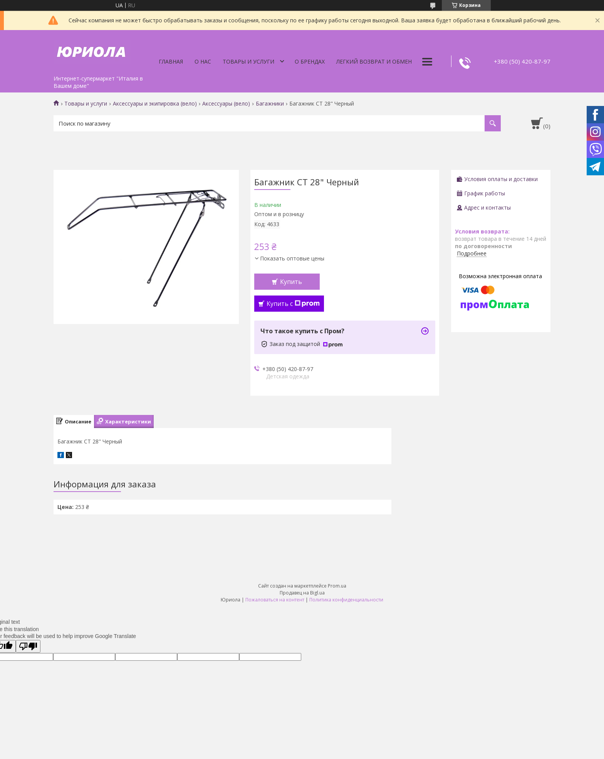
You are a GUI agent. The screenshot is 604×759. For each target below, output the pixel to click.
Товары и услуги (248, 61)
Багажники (270, 103)
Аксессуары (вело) (226, 103)
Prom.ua (337, 586)
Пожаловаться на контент (274, 599)
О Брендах (310, 61)
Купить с (293, 303)
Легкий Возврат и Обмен (374, 61)
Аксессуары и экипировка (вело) (155, 103)
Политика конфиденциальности (346, 599)
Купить (291, 281)
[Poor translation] (28, 646)
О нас (203, 61)
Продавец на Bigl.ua (302, 592)
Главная (171, 61)
